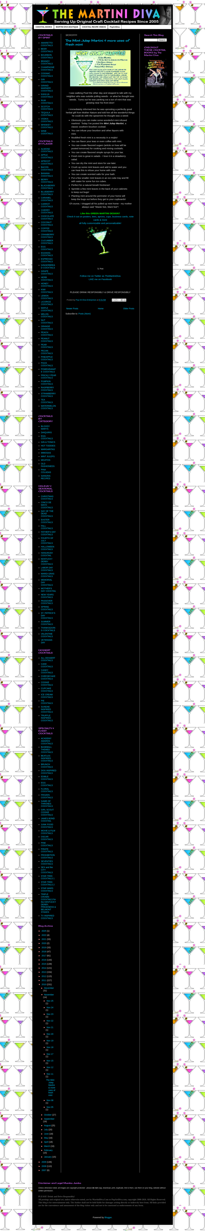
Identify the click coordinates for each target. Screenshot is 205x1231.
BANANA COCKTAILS (47, 174)
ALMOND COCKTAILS (47, 150)
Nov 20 (50, 1034)
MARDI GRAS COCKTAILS (47, 574)
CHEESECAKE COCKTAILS (48, 677)
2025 (44, 931)
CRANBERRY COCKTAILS (47, 235)
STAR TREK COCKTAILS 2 (48, 883)
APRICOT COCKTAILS (47, 162)
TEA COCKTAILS (47, 401)
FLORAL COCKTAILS (47, 790)
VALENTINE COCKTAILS (47, 635)
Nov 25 (50, 1001)
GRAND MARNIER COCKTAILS (47, 88)
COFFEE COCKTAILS (47, 229)
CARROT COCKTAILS (47, 205)
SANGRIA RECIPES (45, 477)
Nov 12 (50, 1067)
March (47, 1146)
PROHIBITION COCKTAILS (48, 856)
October (48, 1115)
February (48, 1150)
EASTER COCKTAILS (47, 521)
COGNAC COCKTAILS (47, 74)
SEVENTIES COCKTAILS (47, 862)
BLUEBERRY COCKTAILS (47, 193)
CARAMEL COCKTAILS (47, 199)
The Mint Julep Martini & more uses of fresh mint (50, 1087)
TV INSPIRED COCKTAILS (47, 916)
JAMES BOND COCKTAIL (48, 819)
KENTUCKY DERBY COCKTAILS (47, 561)
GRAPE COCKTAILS (47, 272)
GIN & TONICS (48, 442)
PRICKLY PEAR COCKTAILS (48, 376)
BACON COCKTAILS (47, 168)
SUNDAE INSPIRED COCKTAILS (47, 709)
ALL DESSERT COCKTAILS (48, 659)
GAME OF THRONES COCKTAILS (47, 803)
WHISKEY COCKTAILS (47, 126)
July (46, 1129)
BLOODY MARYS (45, 427)
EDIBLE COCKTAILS (47, 777)
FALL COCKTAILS (47, 527)
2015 (44, 964)
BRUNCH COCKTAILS (47, 765)
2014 (44, 968)
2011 (44, 980)
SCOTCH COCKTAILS (47, 107)
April (46, 1142)
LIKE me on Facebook (100, 279)
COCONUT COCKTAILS (47, 223)
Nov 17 (50, 1054)
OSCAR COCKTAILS (47, 837)
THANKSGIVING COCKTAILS (48, 629)
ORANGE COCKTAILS (47, 327)
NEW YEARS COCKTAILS (47, 595)
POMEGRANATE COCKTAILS (48, 370)
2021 (44, 939)
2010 (44, 984)
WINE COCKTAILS (47, 132)
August (47, 1125)
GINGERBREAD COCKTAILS (48, 266)
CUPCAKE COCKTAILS (47, 689)
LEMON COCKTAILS (47, 297)
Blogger (108, 1217)
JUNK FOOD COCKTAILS (47, 825)
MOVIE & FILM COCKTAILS (48, 831)
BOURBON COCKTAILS (47, 56)
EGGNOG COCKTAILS (47, 254)
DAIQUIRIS (46, 432)
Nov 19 (50, 1040)
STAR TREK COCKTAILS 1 (48, 877)
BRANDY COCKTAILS (47, 62)
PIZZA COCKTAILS (47, 364)
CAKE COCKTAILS (47, 665)
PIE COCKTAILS (47, 702)
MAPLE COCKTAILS (47, 309)
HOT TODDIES (48, 445)
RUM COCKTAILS (47, 101)
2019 (44, 947)
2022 (44, 935)
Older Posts (128, 308)
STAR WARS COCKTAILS (47, 889)
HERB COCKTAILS (47, 278)
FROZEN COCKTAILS (47, 796)
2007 (44, 1170)
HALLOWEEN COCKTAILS (47, 547)
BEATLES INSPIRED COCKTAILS (47, 758)
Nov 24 (50, 1007)
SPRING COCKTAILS (47, 608)
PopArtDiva (115, 27)
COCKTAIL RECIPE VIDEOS (94, 27)
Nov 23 (50, 1014)
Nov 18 (50, 1047)
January (48, 1157)
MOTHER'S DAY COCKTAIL (48, 589)
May (46, 1138)
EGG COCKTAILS (47, 248)
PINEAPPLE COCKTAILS (47, 358)
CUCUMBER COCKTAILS (47, 241)
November (49, 994)
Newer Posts (72, 308)
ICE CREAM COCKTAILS (47, 695)
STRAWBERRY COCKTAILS (48, 394)
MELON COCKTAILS (47, 315)
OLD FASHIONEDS (48, 464)
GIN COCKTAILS (47, 80)
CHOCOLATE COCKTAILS (47, 217)
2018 (44, 951)
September (49, 1119)
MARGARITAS (48, 449)
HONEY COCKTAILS (47, 284)
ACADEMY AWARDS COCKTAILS (47, 741)
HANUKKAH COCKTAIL (47, 554)
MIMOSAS (46, 453)
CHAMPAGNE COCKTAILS (47, 68)
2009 (44, 1162)
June (46, 1134)
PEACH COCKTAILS (47, 333)
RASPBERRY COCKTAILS (47, 388)
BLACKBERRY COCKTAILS (48, 186)
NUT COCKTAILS (47, 321)
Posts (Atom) (84, 313)
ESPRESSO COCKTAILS (47, 260)
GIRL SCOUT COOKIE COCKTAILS (47, 812)
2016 (44, 960)
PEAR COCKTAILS (47, 346)
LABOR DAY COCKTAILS (47, 568)
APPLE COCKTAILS (47, 156)
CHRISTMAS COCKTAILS (47, 497)
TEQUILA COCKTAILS (47, 113)
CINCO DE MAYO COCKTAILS (47, 505)
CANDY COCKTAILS (47, 671)
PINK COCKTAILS (47, 844)
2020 (44, 943)
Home (100, 308)
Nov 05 (50, 1107)
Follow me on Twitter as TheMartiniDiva (100, 276)
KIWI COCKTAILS (47, 290)
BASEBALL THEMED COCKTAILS (47, 749)
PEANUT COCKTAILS (47, 339)
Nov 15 (50, 1060)
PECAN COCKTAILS (47, 352)
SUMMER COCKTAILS (47, 622)
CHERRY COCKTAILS (47, 211)
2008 (44, 1166)
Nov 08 (50, 1100)
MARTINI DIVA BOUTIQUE (67, 27)
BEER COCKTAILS (47, 50)
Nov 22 (50, 1021)
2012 (44, 976)
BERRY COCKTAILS (47, 180)
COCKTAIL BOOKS (44, 27)
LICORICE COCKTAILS (47, 303)
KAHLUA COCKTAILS (47, 95)
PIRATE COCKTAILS (47, 850)
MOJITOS (45, 460)
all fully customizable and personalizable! (100, 223)
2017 (44, 955)
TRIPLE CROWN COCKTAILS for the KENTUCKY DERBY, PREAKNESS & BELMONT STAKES (48, 903)
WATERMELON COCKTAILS (48, 407)
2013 (44, 972)
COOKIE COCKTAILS (47, 683)
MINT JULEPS (48, 456)
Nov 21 (50, 1027)
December (49, 988)
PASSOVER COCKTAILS (47, 602)
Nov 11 (50, 1074)
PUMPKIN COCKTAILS (47, 382)
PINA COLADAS (46, 470)
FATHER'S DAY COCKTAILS (48, 533)
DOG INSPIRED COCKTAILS (48, 771)
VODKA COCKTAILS (47, 120)
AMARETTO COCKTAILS (47, 44)
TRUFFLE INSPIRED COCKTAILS (47, 718)
